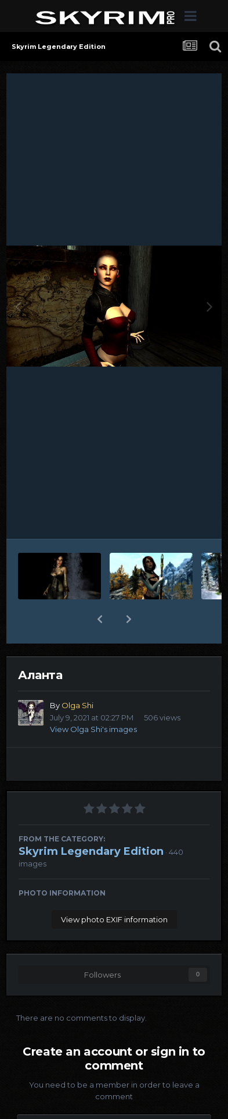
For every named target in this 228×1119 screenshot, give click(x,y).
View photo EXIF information (114, 919)
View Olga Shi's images (93, 729)
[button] (100, 619)
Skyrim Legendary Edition (91, 851)
